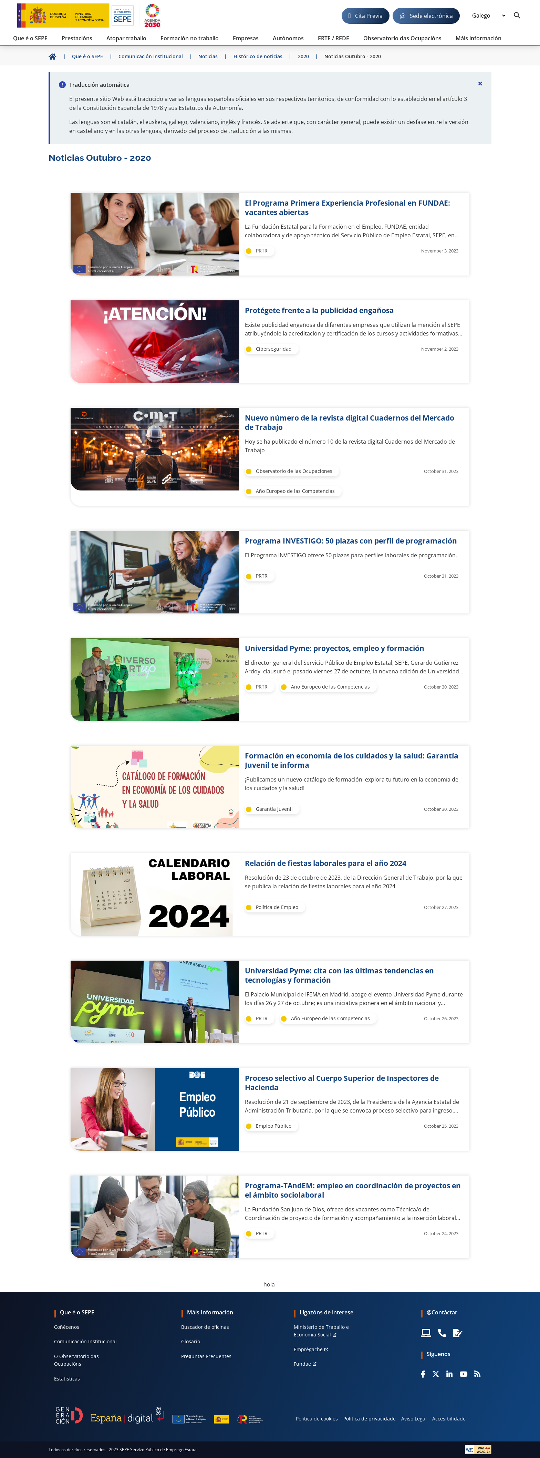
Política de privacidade (369, 1418)
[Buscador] (517, 15)
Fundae (302, 1364)
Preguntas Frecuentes (206, 1356)
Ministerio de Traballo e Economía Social (321, 1331)
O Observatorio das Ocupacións (76, 1360)
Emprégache (308, 1349)
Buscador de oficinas (205, 1327)
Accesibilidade (449, 1418)
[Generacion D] (159, 1415)
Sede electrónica (431, 16)
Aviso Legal (414, 1418)
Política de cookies (317, 1418)
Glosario (190, 1341)
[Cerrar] (480, 83)
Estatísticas (67, 1378)
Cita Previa (369, 16)
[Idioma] (489, 16)
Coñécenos (66, 1327)
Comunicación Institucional (85, 1341)
